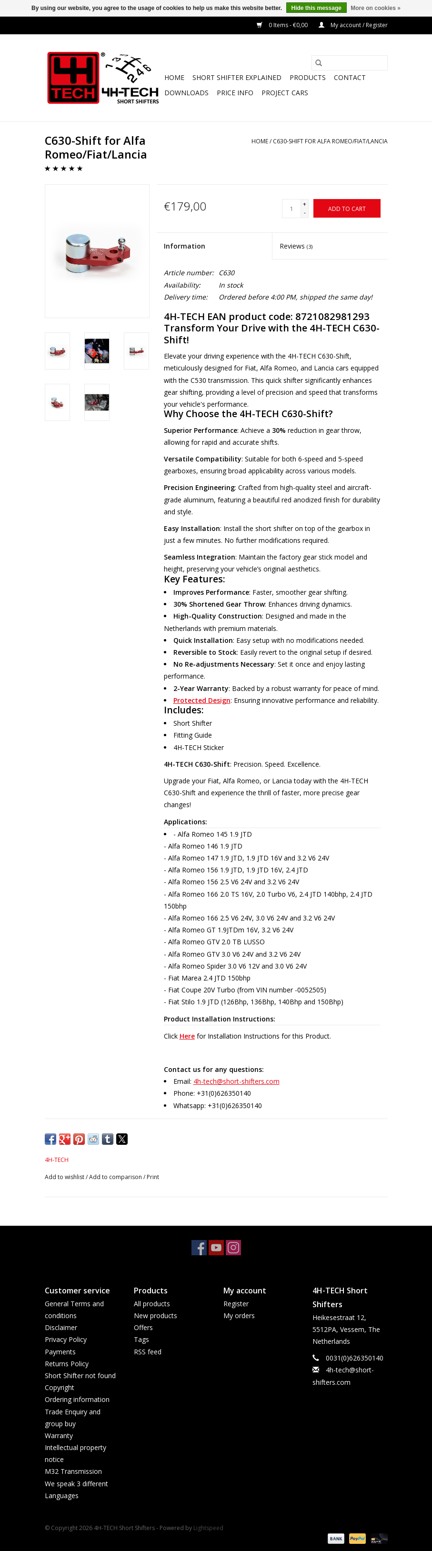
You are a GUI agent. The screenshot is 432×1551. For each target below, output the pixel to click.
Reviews (296, 245)
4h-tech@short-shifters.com (236, 1081)
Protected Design (202, 700)
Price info (235, 92)
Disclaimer (61, 1327)
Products (308, 77)
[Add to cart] (347, 208)
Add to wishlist (65, 1177)
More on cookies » (376, 8)
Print (153, 1177)
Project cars (284, 92)
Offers (143, 1327)
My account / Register (353, 25)
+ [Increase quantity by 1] (304, 204)
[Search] (349, 62)
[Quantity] (291, 208)
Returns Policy (67, 1363)
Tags (141, 1339)
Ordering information (77, 1399)
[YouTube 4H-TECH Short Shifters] (216, 1247)
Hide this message (316, 8)
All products (152, 1303)
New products (155, 1315)
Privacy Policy (66, 1339)
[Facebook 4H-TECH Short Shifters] (199, 1247)
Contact (350, 77)
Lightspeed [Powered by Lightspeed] (208, 1528)
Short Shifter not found (80, 1375)
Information (184, 245)
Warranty (59, 1435)
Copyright (59, 1387)
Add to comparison (116, 1177)
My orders (239, 1315)
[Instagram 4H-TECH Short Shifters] (233, 1247)
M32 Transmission (73, 1471)
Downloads (186, 92)
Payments (60, 1351)
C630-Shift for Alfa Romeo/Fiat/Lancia (330, 141)
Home (174, 77)
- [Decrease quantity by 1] (305, 213)
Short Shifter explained (236, 77)
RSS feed (147, 1351)
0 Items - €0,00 (283, 25)
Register (236, 1303)
